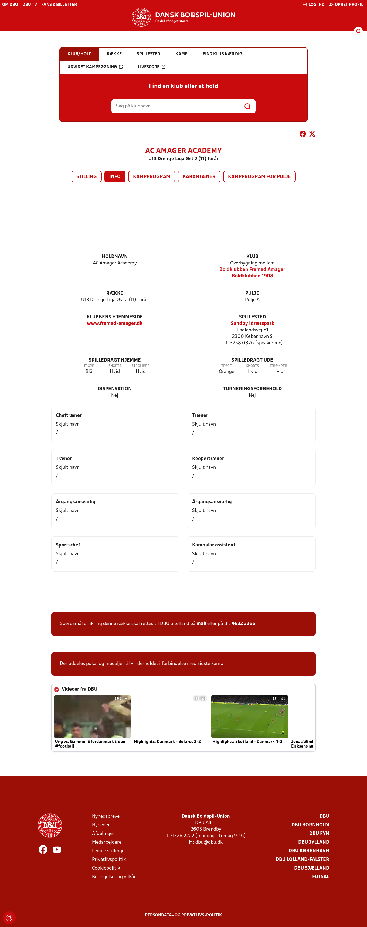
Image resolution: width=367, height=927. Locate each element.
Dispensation (115, 389)
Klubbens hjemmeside (115, 317)
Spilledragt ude (252, 360)
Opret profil (346, 4)
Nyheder (101, 825)
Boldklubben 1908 (252, 276)
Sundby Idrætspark (252, 323)
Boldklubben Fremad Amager (252, 269)
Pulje (252, 293)
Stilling (86, 177)
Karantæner (199, 177)
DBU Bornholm (310, 825)
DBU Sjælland (311, 868)
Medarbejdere (106, 842)
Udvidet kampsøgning (95, 67)
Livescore (151, 67)
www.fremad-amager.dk (114, 323)
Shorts (114, 366)
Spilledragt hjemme (115, 360)
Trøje (89, 366)
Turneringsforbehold (252, 389)
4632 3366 (243, 624)
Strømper (140, 366)
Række (114, 293)
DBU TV (29, 5)
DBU (324, 816)
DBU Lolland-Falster (302, 859)
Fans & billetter (59, 5)
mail (201, 624)
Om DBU (10, 5)
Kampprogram (151, 177)
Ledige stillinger (109, 851)
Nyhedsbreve (106, 816)
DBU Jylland (313, 842)
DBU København (309, 851)
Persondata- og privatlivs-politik (183, 915)
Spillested (252, 317)
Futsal (320, 877)
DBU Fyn (319, 833)
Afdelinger (103, 833)
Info (115, 177)
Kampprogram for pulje (259, 177)
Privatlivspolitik (109, 859)
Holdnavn (115, 256)
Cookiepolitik (106, 868)
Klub (252, 256)
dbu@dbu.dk (209, 842)
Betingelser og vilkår (114, 877)
